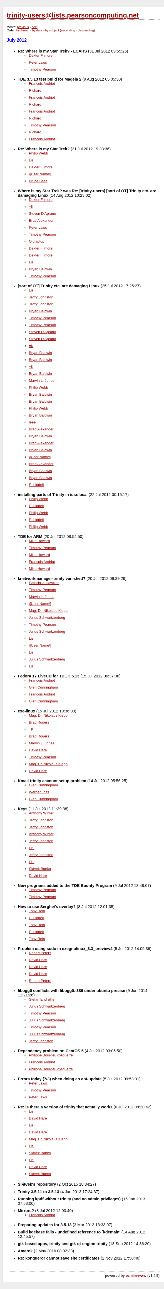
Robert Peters (40, 953)
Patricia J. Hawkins (44, 583)
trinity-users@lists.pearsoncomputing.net (73, 15)
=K (31, 207)
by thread (22, 30)
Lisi (31, 160)
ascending (68, 30)
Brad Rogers (39, 722)
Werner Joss (39, 792)
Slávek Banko (40, 869)
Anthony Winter (41, 813)
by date (37, 30)
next (35, 27)
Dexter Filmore (41, 55)
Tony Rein (37, 911)
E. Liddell (36, 485)
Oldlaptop (36, 241)
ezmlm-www (136, 1275)
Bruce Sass (38, 181)
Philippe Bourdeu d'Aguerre (51, 1055)
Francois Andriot (42, 83)
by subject (52, 30)
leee (32, 422)
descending (86, 30)
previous (23, 27)
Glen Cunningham (43, 687)
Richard (35, 90)
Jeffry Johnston (41, 297)
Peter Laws (38, 62)
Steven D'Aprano (42, 213)
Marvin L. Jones (41, 380)
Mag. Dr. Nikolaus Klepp (48, 611)
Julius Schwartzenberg (47, 617)
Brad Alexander (41, 220)
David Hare (38, 750)
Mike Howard (39, 541)
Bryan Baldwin (40, 269)
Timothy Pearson (42, 69)
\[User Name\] (40, 174)
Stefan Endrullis (41, 999)
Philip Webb (38, 153)
